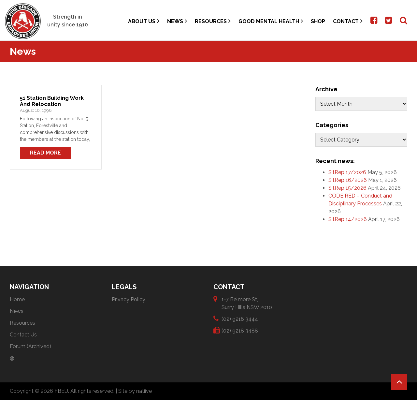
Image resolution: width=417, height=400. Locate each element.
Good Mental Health (270, 21)
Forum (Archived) (30, 346)
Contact (348, 21)
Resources (213, 21)
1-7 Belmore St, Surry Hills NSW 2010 (247, 303)
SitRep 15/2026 (347, 188)
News (177, 21)
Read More (45, 153)
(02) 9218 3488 (240, 330)
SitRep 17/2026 (347, 172)
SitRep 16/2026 (347, 180)
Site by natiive (135, 391)
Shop (318, 21)
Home (17, 299)
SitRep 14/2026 (347, 219)
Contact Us (23, 335)
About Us (143, 21)
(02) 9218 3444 (240, 318)
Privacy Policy (128, 299)
